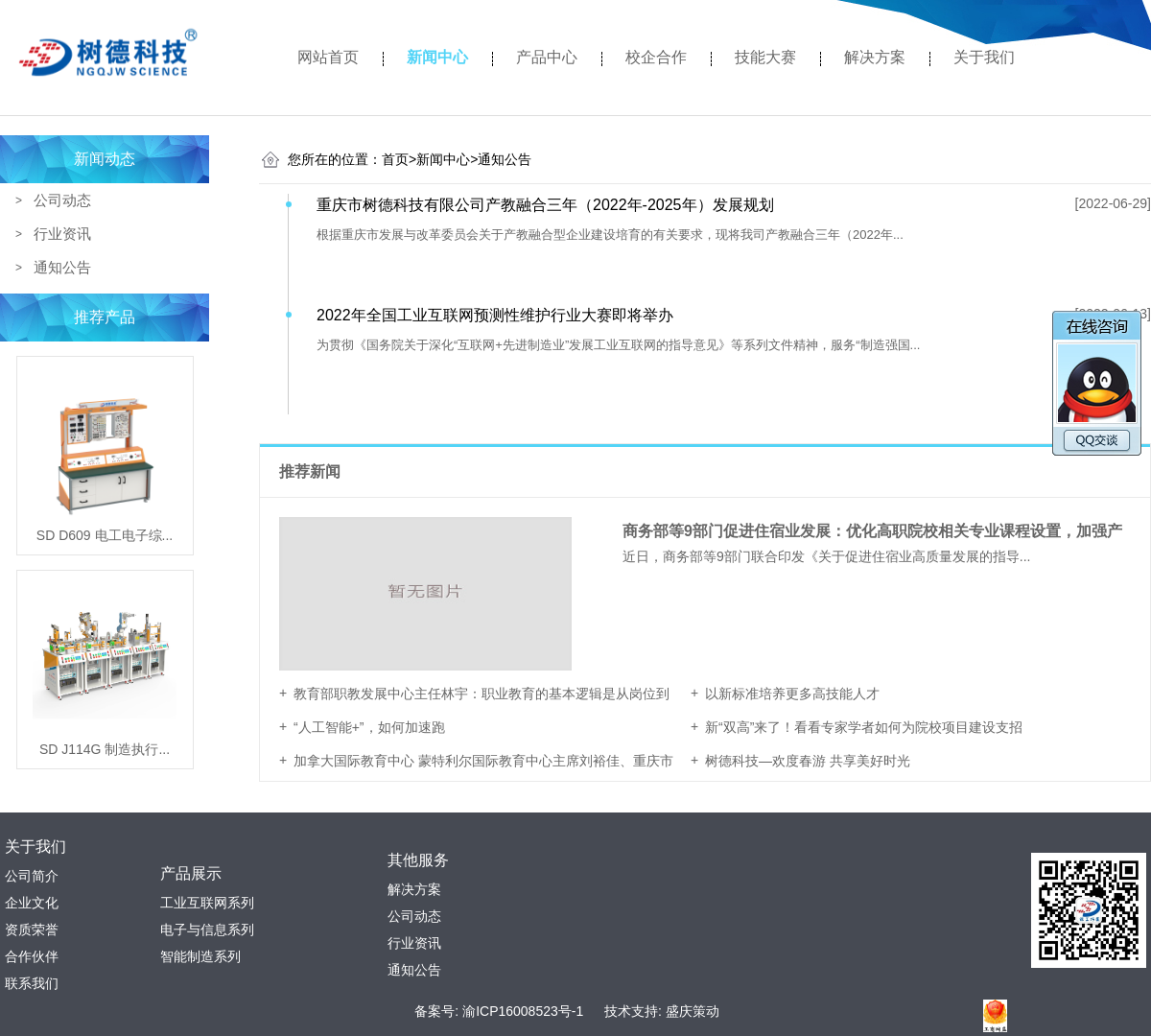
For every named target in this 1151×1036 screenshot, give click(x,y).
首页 (399, 159)
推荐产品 (104, 317)
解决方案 (874, 57)
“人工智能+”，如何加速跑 (369, 727)
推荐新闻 (311, 471)
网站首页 (328, 57)
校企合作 (656, 57)
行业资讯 (62, 233)
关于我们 (984, 57)
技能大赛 (765, 57)
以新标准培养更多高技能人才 (792, 693)
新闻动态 (104, 159)
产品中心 (546, 57)
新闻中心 (437, 57)
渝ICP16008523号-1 (522, 1011)
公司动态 (62, 200)
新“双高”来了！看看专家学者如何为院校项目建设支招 (863, 727)
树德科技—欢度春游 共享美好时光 (807, 760)
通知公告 (62, 267)
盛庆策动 (692, 1011)
